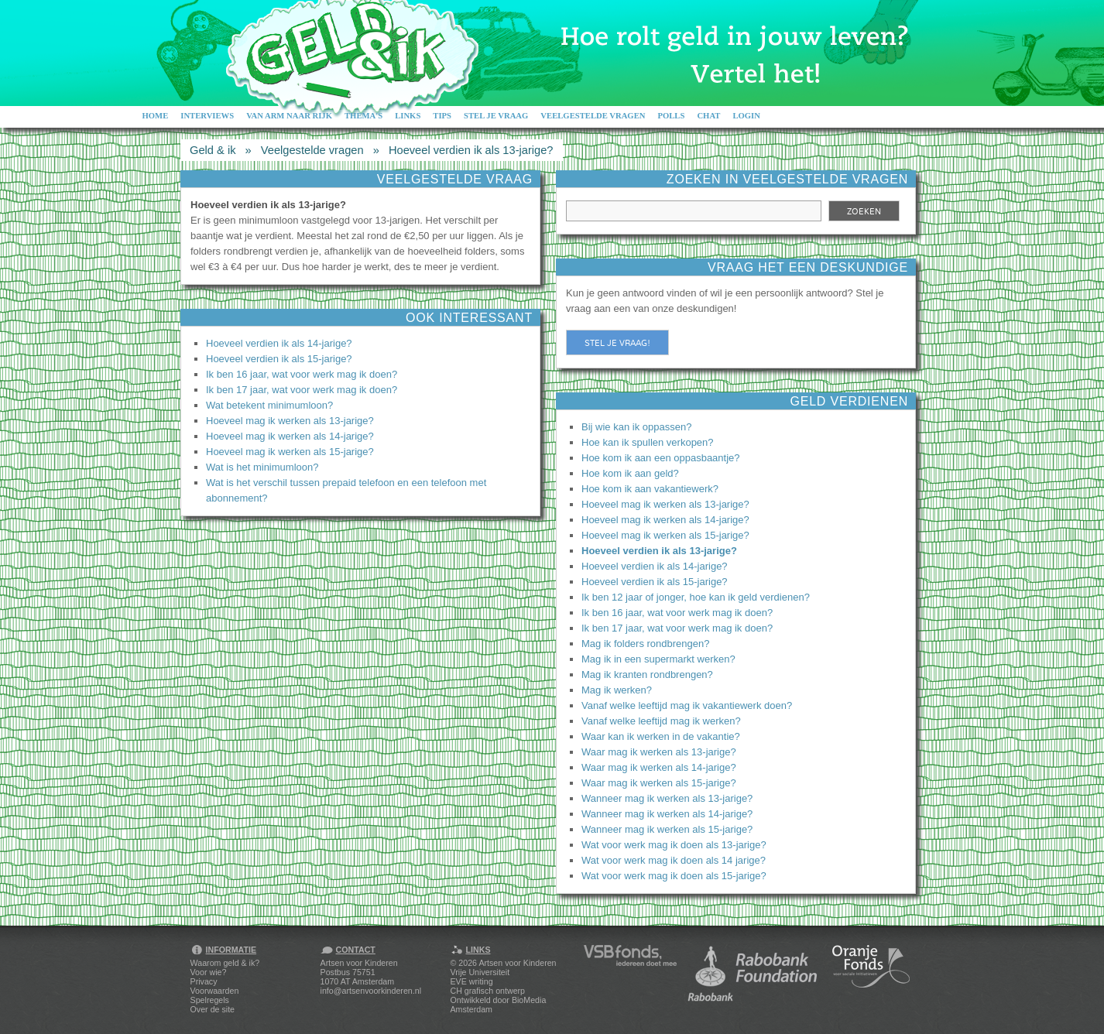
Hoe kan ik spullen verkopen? (647, 442)
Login (746, 115)
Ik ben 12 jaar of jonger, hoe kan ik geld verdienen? (695, 597)
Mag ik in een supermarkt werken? (658, 659)
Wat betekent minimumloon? (269, 405)
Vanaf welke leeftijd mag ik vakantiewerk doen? (686, 705)
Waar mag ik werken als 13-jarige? (658, 752)
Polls (670, 115)
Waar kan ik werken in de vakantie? (660, 736)
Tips (442, 115)
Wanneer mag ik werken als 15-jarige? (667, 829)
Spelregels (209, 1000)
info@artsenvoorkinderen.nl (371, 990)
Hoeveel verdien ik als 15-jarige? (279, 359)
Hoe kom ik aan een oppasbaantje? (660, 458)
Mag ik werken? (616, 690)
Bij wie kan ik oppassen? (636, 427)
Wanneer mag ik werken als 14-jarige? (667, 814)
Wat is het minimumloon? (262, 467)
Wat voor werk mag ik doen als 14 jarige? (673, 860)
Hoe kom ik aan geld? (630, 473)
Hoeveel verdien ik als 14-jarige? (279, 343)
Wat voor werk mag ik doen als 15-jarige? (673, 876)
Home (155, 115)
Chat (708, 115)
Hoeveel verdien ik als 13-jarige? (471, 150)
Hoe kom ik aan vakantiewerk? (649, 489)
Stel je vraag (496, 115)
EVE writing (472, 981)
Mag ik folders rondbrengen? (645, 643)
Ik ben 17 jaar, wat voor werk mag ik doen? (301, 389)
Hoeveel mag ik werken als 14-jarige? (290, 436)
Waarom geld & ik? (225, 962)
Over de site (212, 1009)
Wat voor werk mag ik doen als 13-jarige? (673, 845)
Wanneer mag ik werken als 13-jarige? (667, 798)
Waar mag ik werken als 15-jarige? (658, 783)
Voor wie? (208, 972)
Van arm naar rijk (289, 115)
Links (407, 115)
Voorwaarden (214, 990)
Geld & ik (212, 150)
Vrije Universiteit (480, 972)
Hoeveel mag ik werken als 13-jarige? (290, 420)
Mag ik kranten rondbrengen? (647, 674)
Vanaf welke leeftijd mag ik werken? (661, 721)
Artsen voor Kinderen (517, 962)
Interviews (207, 115)
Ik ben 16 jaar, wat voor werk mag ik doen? (301, 374)
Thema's (363, 115)
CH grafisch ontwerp (488, 990)
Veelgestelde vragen (592, 115)
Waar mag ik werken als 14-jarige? (658, 767)
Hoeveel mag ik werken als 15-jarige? (290, 451)
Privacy (204, 981)
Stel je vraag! (617, 342)
